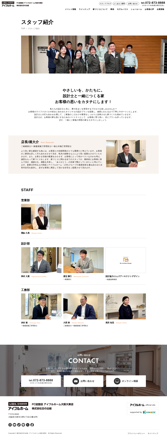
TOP (23, 28)
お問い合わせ (133, 4)
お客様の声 (149, 9)
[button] (41, 219)
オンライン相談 (126, 381)
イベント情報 (70, 9)
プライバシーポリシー (136, 433)
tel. (143, 2)
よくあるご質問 (119, 4)
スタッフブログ (105, 4)
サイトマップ (153, 433)
